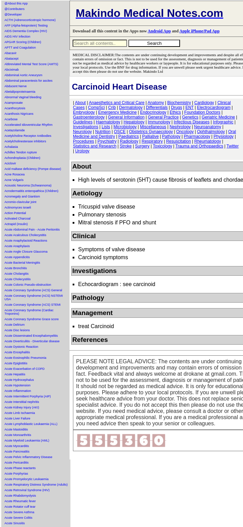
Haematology (108, 122)
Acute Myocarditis (16, 446)
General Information (126, 117)
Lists (106, 126)
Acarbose (11, 119)
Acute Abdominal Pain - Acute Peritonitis (32, 229)
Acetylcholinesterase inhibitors (25, 141)
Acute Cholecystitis (17, 279)
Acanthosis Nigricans (18, 113)
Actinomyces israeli (17, 207)
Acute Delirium (14, 324)
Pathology (171, 136)
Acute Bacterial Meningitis (22, 262)
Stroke (126, 146)
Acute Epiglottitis (16, 363)
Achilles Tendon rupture (20, 152)
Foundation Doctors (202, 112)
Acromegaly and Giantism (22, 196)
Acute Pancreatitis (17, 451)
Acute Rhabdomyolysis (20, 495)
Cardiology (204, 102)
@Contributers (14, 9)
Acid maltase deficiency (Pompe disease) (32, 169)
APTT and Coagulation (20, 47)
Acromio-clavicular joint (20, 202)
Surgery (142, 146)
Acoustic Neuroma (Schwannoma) (28, 185)
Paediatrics (128, 136)
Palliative (150, 136)
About (80, 102)
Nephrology (180, 126)
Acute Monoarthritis (17, 435)
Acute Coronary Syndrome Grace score (31, 319)
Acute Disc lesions (17, 330)
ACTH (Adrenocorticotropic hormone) (30, 20)
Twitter (232, 146)
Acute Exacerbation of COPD (24, 369)
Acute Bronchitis (15, 268)
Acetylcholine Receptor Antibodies (27, 136)
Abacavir (10, 53)
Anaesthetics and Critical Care (116, 102)
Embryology (84, 112)
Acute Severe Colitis (18, 517)
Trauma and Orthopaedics (199, 146)
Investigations (85, 126)
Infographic (223, 122)
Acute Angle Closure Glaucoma (25, 251)
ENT (190, 107)
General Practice (163, 117)
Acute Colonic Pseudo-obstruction (27, 284)
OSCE (120, 131)
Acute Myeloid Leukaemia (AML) (26, 440)
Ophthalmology (211, 131)
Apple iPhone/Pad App (199, 31)
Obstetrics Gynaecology (151, 131)
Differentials (157, 107)
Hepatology (134, 122)
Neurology (82, 131)
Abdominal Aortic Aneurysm (23, 75)
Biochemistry (179, 102)
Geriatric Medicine (218, 117)
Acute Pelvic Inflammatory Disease (28, 457)
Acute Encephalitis (17, 352)
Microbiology (125, 126)
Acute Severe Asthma (19, 512)
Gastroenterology (89, 117)
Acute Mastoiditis (16, 429)
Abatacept (11, 58)
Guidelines (83, 122)
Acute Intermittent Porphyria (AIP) (27, 396)
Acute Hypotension (17, 385)
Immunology (159, 122)
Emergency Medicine (117, 112)
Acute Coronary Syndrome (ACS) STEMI (32, 304)
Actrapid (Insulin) (16, 224)
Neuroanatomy (207, 126)
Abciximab (11, 69)
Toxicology (162, 146)
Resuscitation (178, 141)
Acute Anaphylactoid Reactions (25, 240)
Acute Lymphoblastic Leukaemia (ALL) (30, 424)
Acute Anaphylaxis (17, 246)
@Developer (13, 14)
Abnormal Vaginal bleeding (22, 97)
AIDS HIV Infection (17, 36)
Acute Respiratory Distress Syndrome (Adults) (36, 484)
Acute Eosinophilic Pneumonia (25, 357)
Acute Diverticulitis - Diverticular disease (32, 341)
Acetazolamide (14, 130)
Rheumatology (207, 141)
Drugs (176, 107)
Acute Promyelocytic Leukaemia (26, 479)
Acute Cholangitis (16, 273)
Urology (82, 151)
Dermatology (130, 107)
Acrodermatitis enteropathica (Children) (31, 191)
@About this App (16, 3)
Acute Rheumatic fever (20, 501)
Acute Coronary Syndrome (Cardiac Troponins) (29, 311)
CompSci (96, 107)
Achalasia (11, 147)
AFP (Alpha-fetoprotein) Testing (25, 25)
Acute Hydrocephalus (19, 380)
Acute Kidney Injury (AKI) (21, 407)
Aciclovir (10, 163)
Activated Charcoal (17, 218)
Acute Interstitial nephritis (21, 402)
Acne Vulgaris (13, 180)
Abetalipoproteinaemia (19, 91)
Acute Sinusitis (14, 523)
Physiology (224, 136)
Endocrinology (153, 112)
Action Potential (15, 213)
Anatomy (156, 102)
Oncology (185, 131)
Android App (159, 31)
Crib (112, 107)
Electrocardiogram (213, 107)
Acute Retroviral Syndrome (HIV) (27, 490)
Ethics (175, 112)
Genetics (190, 117)
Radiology (129, 141)
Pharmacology (197, 136)
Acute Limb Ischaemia (19, 413)
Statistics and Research (94, 146)
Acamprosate (13, 102)
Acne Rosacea (14, 174)
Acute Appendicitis (17, 257)
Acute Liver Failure (17, 418)
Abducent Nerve (15, 86)
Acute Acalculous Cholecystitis (25, 235)
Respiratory (152, 141)
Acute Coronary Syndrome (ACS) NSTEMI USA (33, 297)
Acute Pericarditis (16, 462)
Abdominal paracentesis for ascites (28, 80)
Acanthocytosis (14, 108)
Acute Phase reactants (20, 468)
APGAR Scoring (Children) (22, 42)
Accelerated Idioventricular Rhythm (28, 124)
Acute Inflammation (17, 391)
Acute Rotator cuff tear (19, 506)
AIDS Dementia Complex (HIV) (25, 31)
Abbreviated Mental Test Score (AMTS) (31, 64)
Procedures (83, 141)
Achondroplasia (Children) (22, 158)
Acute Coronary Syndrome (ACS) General (33, 290)
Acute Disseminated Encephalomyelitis (31, 335)
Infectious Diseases (192, 122)
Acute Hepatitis (14, 374)
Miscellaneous (153, 126)
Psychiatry (106, 141)
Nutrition (103, 131)
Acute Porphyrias (16, 473)
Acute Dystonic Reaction (21, 346)
